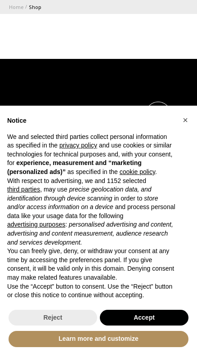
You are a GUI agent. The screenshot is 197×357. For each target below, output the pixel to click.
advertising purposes (36, 224)
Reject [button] (52, 317)
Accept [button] (144, 317)
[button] (185, 120)
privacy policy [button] (78, 145)
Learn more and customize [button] (98, 338)
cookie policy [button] (137, 171)
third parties (23, 189)
